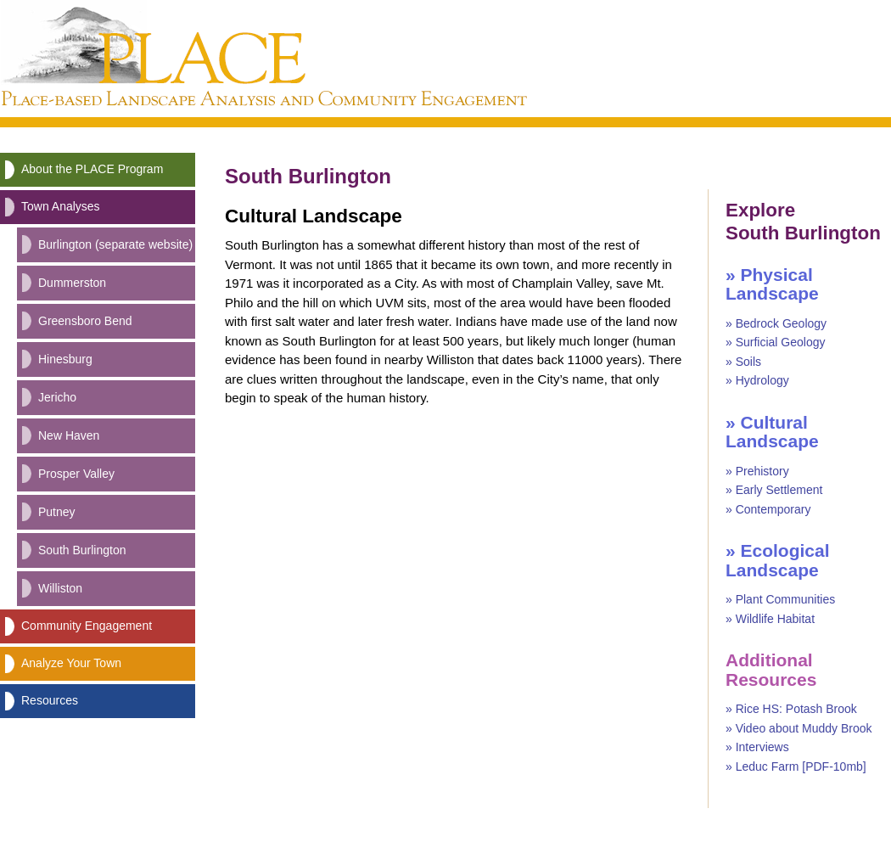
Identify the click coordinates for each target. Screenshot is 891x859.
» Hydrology (757, 380)
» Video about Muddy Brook (799, 728)
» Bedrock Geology (776, 323)
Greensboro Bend (85, 321)
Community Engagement (86, 625)
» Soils (743, 361)
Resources (49, 700)
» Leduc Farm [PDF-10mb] (796, 766)
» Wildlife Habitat (770, 619)
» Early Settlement (774, 490)
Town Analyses (60, 206)
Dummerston (72, 282)
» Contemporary (768, 509)
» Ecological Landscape (778, 560)
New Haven (68, 435)
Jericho (57, 397)
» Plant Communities (780, 599)
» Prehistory (757, 471)
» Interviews (757, 747)
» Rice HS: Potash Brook (791, 709)
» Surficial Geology (776, 342)
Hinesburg (65, 359)
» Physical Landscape (772, 284)
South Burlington (82, 550)
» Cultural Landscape (772, 432)
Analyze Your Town (71, 663)
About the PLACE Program (92, 169)
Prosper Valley (76, 473)
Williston (60, 588)
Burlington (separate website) (115, 244)
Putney (57, 512)
